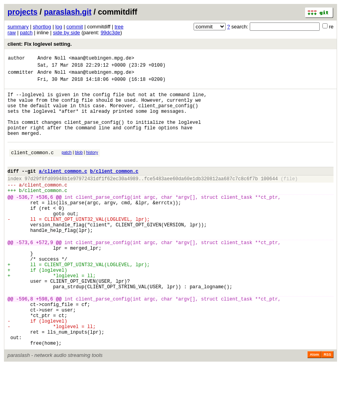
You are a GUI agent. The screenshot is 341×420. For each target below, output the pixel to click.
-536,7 (24, 220)
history (92, 168)
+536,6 (44, 220)
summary (18, 27)
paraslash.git (67, 11)
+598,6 (44, 343)
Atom (314, 409)
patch (26, 32)
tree (119, 27)
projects (23, 11)
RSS (327, 409)
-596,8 (24, 343)
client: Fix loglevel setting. (40, 44)
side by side (66, 32)
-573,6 (24, 275)
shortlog (42, 27)
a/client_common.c (63, 190)
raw (12, 32)
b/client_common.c (114, 190)
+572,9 (44, 275)
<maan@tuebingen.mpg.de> (101, 59)
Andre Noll (52, 59)
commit (74, 27)
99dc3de (111, 32)
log (58, 27)
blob (79, 168)
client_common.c (32, 169)
